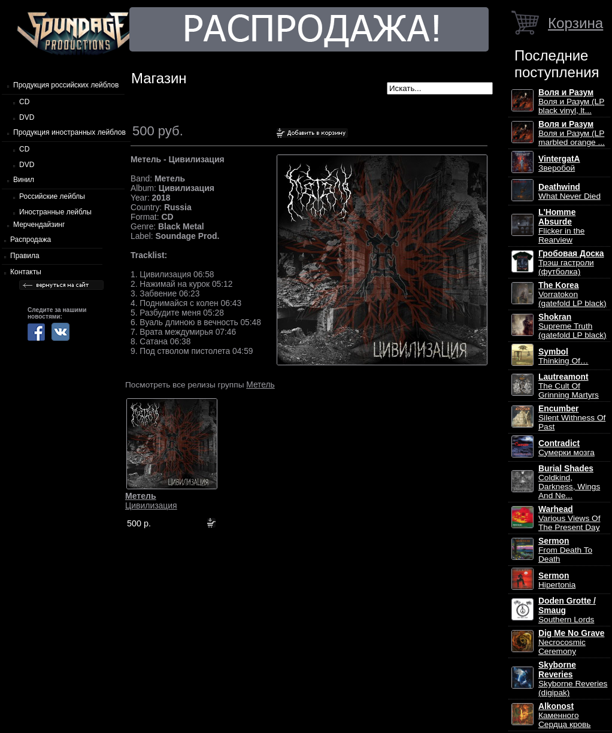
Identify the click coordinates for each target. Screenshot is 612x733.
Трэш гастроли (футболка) (571, 262)
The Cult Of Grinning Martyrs (568, 385)
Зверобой (559, 163)
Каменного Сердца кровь (564, 715)
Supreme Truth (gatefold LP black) (572, 326)
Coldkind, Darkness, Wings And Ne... (569, 482)
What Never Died (569, 192)
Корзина (575, 23)
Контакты (25, 272)
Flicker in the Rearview (561, 226)
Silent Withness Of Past (571, 417)
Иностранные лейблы (55, 212)
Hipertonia (556, 580)
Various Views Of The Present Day (569, 518)
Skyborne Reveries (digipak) (572, 679)
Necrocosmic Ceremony (571, 642)
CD (24, 102)
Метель (260, 384)
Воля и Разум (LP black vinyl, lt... (571, 101)
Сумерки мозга (566, 448)
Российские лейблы (52, 196)
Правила (25, 256)
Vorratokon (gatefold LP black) (572, 294)
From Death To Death (565, 550)
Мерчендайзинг (39, 224)
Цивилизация (151, 500)
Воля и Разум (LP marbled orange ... (571, 133)
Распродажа (30, 239)
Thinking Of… (563, 356)
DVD (26, 117)
